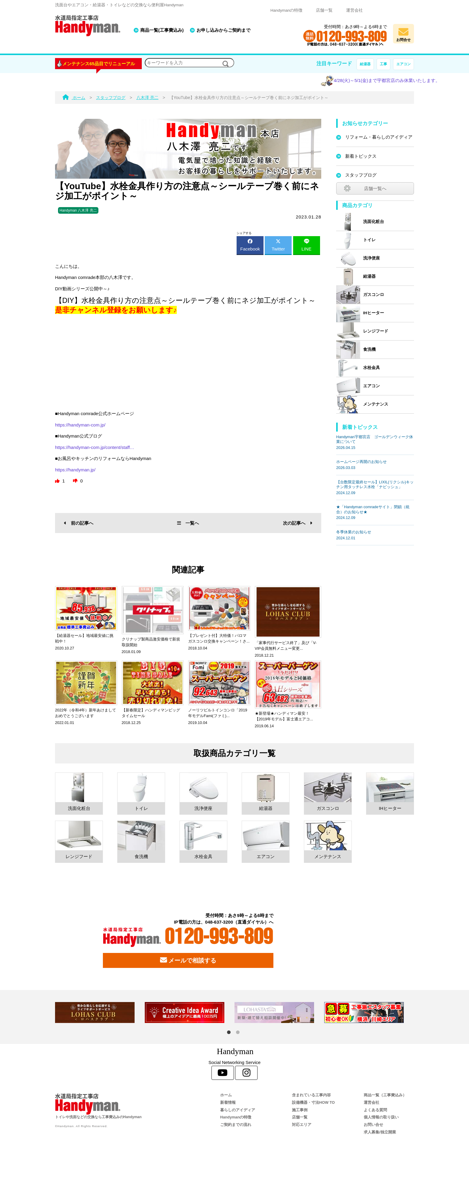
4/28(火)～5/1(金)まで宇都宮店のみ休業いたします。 (398, 80)
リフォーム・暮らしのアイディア (378, 136)
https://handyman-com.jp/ (80, 424)
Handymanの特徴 (286, 10)
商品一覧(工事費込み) (162, 30)
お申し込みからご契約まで (223, 30)
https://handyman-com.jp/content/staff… (94, 447)
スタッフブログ (361, 174)
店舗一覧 (324, 10)
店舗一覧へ (375, 188)
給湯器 (365, 64)
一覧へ (188, 523)
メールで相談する (188, 960)
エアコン (403, 64)
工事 (383, 64)
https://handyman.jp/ (75, 469)
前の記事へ (78, 523)
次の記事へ (297, 523)
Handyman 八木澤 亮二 (78, 210)
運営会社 (354, 10)
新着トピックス (361, 156)
